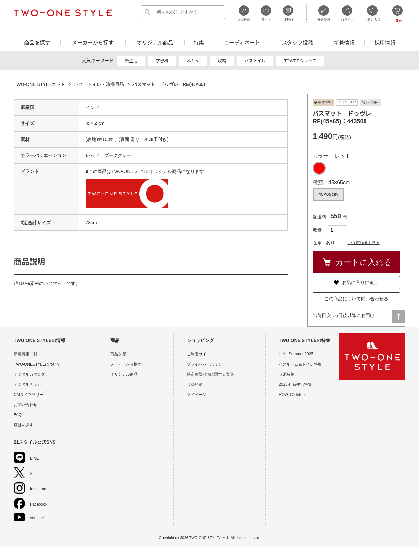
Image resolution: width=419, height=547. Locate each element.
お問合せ (288, 13)
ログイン (347, 13)
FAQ (18, 415)
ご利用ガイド (198, 354)
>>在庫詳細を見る (364, 243)
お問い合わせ (25, 404)
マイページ (196, 394)
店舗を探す (23, 425)
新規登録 (323, 13)
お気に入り (372, 13)
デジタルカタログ (29, 374)
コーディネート (242, 42)
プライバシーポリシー (206, 364)
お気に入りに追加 (356, 282)
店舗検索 (243, 13)
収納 (222, 60)
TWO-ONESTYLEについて (37, 364)
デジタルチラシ (27, 384)
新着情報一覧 (25, 354)
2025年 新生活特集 (295, 384)
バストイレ (255, 60)
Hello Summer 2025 (296, 354)
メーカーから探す (93, 42)
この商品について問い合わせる (356, 298)
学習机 (162, 60)
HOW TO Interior (293, 394)
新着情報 (344, 42)
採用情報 (385, 42)
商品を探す (37, 42)
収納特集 (286, 374)
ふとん (193, 60)
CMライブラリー (28, 394)
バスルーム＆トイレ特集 (300, 364)
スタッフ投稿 (297, 42)
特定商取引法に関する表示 (210, 374)
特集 (199, 42)
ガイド (266, 13)
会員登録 (194, 384)
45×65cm (328, 194)
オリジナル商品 (155, 42)
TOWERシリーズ (300, 60)
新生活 (131, 60)
